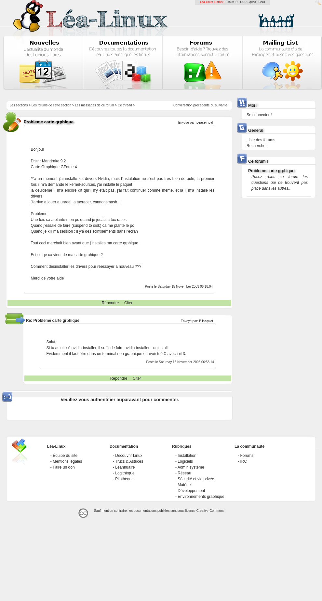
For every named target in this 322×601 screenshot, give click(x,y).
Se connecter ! (259, 115)
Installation (187, 455)
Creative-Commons (210, 510)
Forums (246, 455)
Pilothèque (124, 479)
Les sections (19, 105)
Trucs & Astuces (129, 461)
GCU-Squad (248, 2)
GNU (262, 2)
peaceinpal (204, 122)
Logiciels (185, 461)
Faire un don (63, 467)
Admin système (191, 467)
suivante (221, 105)
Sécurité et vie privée (196, 479)
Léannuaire (125, 467)
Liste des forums (261, 140)
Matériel (185, 485)
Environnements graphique (201, 496)
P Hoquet (206, 321)
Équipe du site (65, 455)
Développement (191, 490)
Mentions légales (67, 461)
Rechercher (257, 145)
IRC (243, 461)
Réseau (184, 473)
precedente (202, 105)
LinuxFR (232, 2)
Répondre (110, 303)
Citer (128, 303)
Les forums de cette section (51, 105)
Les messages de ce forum (94, 105)
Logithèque (124, 473)
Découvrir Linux (128, 455)
